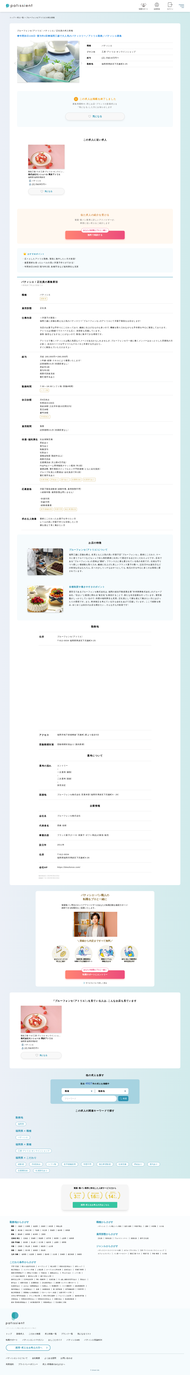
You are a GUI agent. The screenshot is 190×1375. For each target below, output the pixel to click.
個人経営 (53, 1266)
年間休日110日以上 (44, 1299)
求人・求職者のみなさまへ (53, 1364)
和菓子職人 (138, 1226)
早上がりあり (66, 1273)
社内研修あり (28, 1289)
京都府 (43, 1226)
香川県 (27, 1250)
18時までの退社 (32, 1273)
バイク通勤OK (67, 1286)
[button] (15, 63)
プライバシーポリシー (28, 1364)
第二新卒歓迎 (57, 1289)
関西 (12, 1226)
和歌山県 (59, 1226)
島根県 (35, 1246)
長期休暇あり (48, 1302)
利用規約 (10, 1364)
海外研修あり (15, 1289)
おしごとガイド (55, 1340)
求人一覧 (20, 17)
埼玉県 (44, 1230)
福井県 (48, 1242)
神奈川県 (28, 1230)
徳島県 (35, 1250)
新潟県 (25, 1242)
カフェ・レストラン (104, 1253)
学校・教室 (155, 1253)
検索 (123, 1098)
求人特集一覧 (51, 1334)
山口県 (51, 1246)
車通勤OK (55, 1286)
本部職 (153, 1226)
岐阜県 (35, 1234)
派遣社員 (134, 1238)
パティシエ (101, 1226)
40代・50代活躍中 (49, 1296)
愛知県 (20, 1234)
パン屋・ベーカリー (120, 1253)
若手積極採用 (70, 1289)
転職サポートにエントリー (95, 973)
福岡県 (24, 1254)
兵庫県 (27, 1226)
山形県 (64, 1238)
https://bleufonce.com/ (68, 867)
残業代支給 (24, 1283)
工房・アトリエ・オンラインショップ (152, 1250)
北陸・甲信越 (15, 1242)
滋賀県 (35, 1226)
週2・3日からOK (45, 1276)
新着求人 (20, 1334)
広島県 (20, 1246)
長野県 (64, 1242)
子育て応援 (15, 1266)
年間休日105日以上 (28, 1299)
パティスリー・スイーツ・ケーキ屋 (109, 1250)
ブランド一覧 (67, 1334)
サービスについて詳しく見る (96, 983)
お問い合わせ (66, 1358)
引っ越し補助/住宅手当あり (67, 1279)
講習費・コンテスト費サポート (66, 1283)
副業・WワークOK (65, 1292)
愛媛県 (20, 1250)
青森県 (41, 1238)
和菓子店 (146, 1253)
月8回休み (14, 1299)
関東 (12, 1230)
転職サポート (12, 1340)
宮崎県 (62, 1254)
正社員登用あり (47, 1283)
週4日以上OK (15, 1279)
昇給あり (83, 1279)
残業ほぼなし (54, 1273)
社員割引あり (15, 1286)
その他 (161, 1226)
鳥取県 (43, 1246)
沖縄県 (79, 1254)
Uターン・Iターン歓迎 (49, 1292)
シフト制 (78, 1273)
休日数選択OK (35, 1302)
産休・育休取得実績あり (19, 1302)
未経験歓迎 (46, 1289)
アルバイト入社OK (64, 1296)
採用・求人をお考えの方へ (27, 1347)
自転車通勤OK (80, 1286)
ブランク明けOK (34, 1296)
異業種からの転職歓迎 (31, 1292)
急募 (37, 1289)
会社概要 (36, 1358)
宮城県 (33, 1238)
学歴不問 (80, 1289)
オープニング (42, 1266)
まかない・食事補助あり (31, 1286)
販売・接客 (128, 1226)
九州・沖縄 (14, 1254)
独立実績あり (15, 1269)
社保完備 (52, 1279)
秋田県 (56, 1238)
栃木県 (60, 1230)
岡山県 (27, 1246)
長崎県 (39, 1254)
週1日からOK (32, 1276)
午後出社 (44, 1273)
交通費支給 (35, 1283)
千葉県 (37, 1230)
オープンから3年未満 (53, 1269)
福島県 (71, 1238)
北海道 (25, 1238)
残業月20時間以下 (17, 1273)
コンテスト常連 (28, 1269)
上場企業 (40, 1269)
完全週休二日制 (61, 1302)
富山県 (33, 1242)
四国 (12, 1250)
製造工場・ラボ (135, 1253)
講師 (146, 1226)
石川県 (41, 1242)
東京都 (20, 1230)
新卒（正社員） (144, 1238)
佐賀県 (31, 1254)
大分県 (55, 1254)
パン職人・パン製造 (115, 1226)
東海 (12, 1234)
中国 (12, 1246)
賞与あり (14, 1283)
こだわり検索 (35, 1334)
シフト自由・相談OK (18, 1276)
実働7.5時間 (79, 1269)
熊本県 (47, 1254)
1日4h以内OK (28, 1279)
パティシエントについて (17, 1358)
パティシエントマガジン (33, 1340)
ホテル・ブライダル (130, 1250)
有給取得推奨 (69, 1299)
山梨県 (56, 1242)
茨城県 (52, 1230)
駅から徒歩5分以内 (28, 1266)
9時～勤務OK (41, 1279)
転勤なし (45, 1286)
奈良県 (51, 1226)
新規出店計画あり (66, 1266)
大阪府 (20, 1226)
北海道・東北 (15, 1238)
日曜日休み (58, 1299)
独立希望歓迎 (15, 1292)
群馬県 (67, 1230)
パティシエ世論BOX (93, 1340)
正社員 (100, 1238)
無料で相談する (95, 233)
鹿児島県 (71, 1254)
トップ (12, 17)
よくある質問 (50, 1358)
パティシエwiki (73, 1340)
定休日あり (68, 1269)
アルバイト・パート (121, 1238)
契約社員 (108, 1238)
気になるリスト (84, 1334)
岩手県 (48, 1238)
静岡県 (27, 1234)
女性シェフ (78, 1266)
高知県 (43, 1250)
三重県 (43, 1234)
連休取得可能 (79, 1296)
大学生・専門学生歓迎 (18, 1296)
